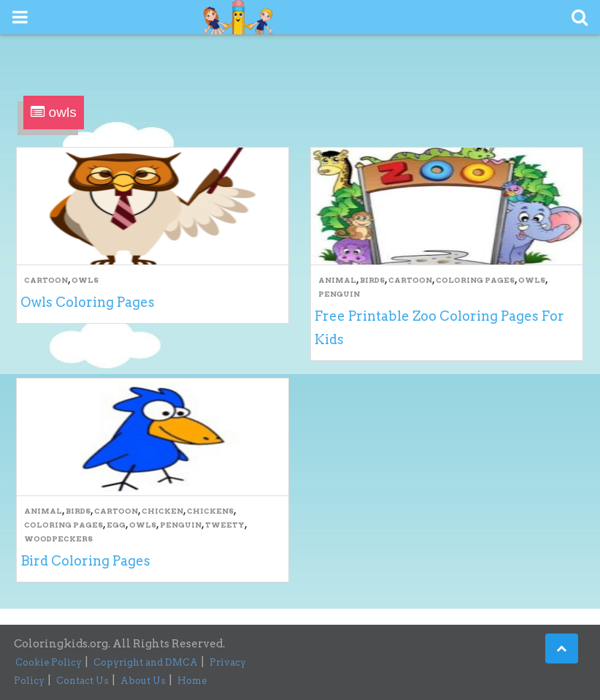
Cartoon (46, 279)
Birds (372, 279)
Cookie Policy (48, 662)
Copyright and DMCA (145, 662)
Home (192, 680)
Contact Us (82, 680)
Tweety (225, 524)
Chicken (162, 510)
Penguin (339, 293)
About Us (143, 680)
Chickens (210, 510)
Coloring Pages (475, 279)
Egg (116, 524)
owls (85, 279)
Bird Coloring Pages (85, 560)
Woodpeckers (58, 538)
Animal (337, 279)
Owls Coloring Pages (87, 302)
